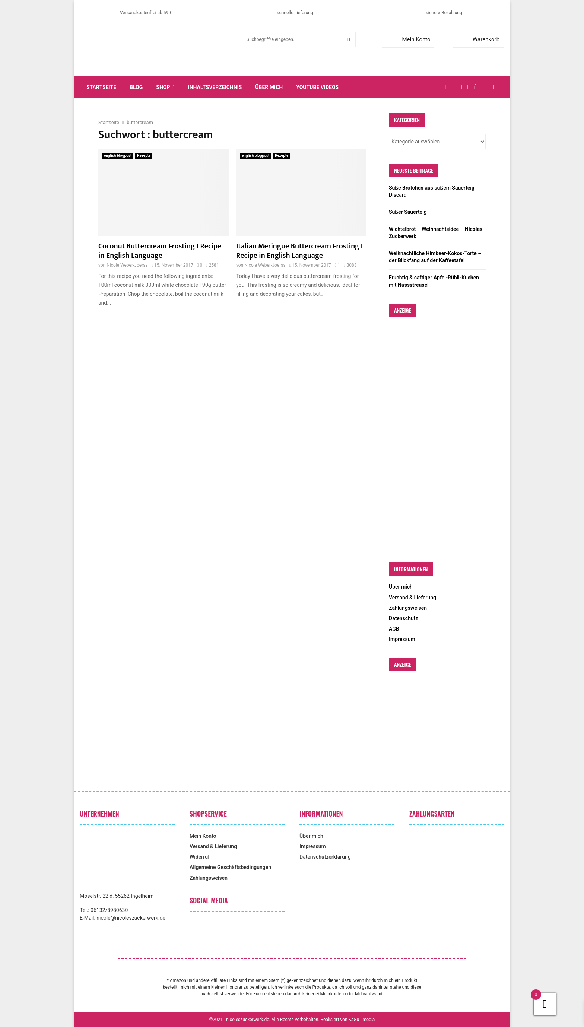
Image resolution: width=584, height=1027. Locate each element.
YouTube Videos (317, 87)
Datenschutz (403, 618)
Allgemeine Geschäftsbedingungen (230, 867)
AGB (394, 629)
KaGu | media (362, 1019)
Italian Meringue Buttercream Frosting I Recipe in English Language (299, 251)
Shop (163, 87)
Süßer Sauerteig (408, 212)
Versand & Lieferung (412, 597)
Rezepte (143, 155)
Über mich (269, 87)
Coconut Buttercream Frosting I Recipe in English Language (159, 251)
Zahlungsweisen (408, 608)
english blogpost (117, 155)
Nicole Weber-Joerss (127, 265)
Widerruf (200, 857)
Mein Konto (408, 39)
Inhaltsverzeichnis (215, 87)
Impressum (402, 639)
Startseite (101, 87)
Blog (136, 87)
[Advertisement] (437, 436)
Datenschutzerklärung (325, 857)
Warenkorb (478, 39)
